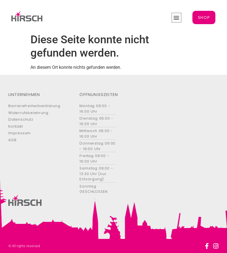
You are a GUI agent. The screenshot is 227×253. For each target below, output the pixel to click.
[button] (176, 17)
